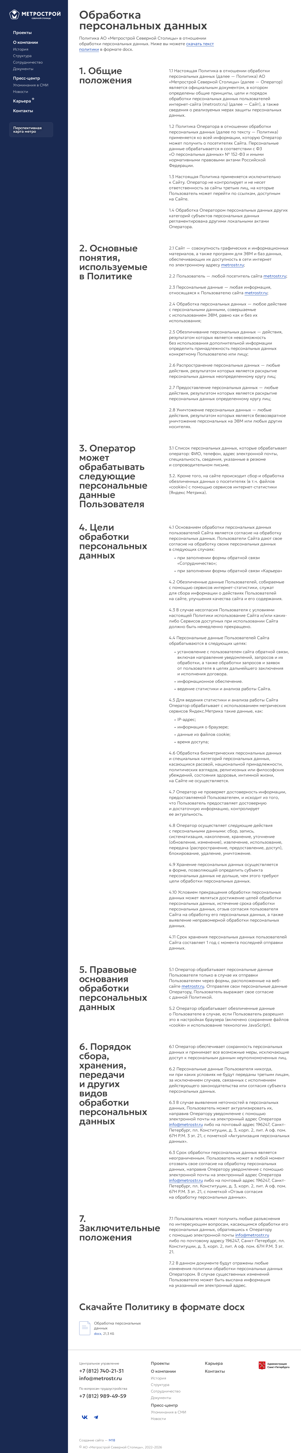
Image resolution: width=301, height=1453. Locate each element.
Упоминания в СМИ (30, 85)
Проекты (22, 32)
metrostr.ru (232, 264)
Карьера (23, 101)
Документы (23, 69)
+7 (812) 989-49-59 (102, 1396)
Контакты (23, 111)
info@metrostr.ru (186, 1124)
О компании (25, 42)
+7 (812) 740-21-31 (101, 1371)
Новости (20, 91)
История (20, 49)
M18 (112, 1440)
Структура (22, 55)
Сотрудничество (28, 62)
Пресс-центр (26, 78)
